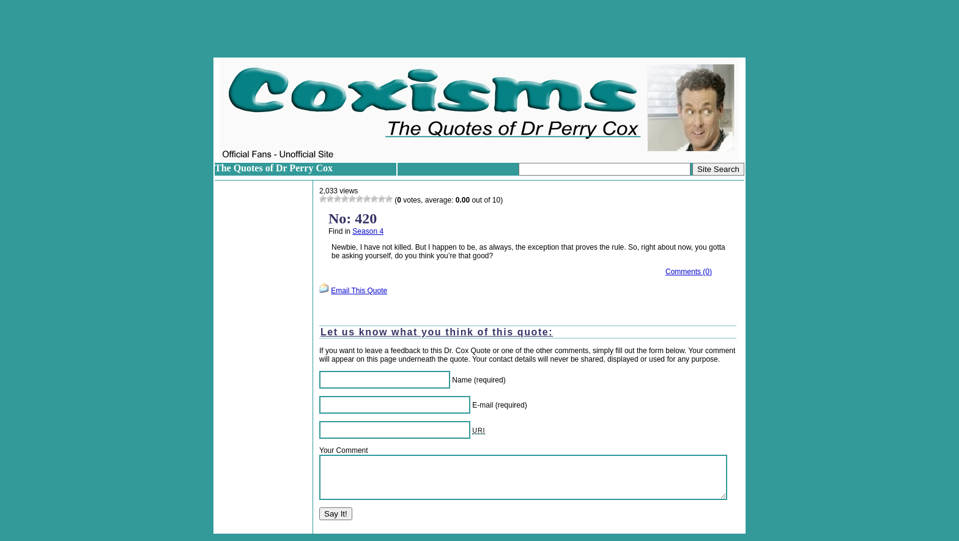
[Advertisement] (479, 28)
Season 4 (367, 231)
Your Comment (343, 450)
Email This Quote (359, 290)
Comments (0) (688, 271)
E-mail (482, 405)
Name (462, 380)
